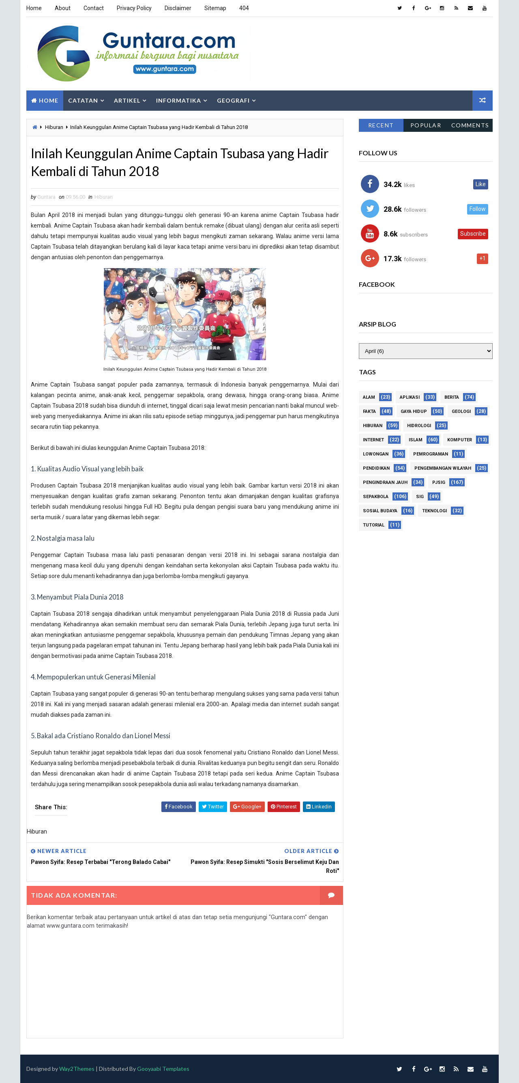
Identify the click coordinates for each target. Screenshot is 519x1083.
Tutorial (373, 525)
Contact (94, 8)
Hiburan (54, 127)
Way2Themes (76, 1068)
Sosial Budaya (380, 511)
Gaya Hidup (414, 411)
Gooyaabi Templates (163, 1068)
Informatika (178, 100)
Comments (470, 125)
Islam (415, 440)
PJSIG (438, 482)
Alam (369, 397)
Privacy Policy (134, 8)
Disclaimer (178, 8)
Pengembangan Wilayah (442, 468)
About (63, 8)
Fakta (369, 411)
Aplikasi (410, 397)
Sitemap (215, 8)
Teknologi (434, 511)
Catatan (83, 100)
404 (244, 8)
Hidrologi (419, 425)
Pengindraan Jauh (385, 482)
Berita (451, 397)
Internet (373, 440)
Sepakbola (375, 496)
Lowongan (375, 454)
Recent (381, 125)
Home (34, 8)
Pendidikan (376, 468)
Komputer (459, 440)
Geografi (233, 100)
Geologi (461, 411)
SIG (420, 496)
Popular (426, 125)
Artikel (127, 100)
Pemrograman (430, 454)
